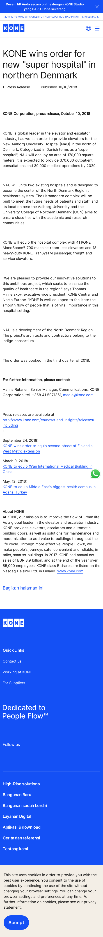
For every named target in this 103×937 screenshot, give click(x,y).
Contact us (12, 661)
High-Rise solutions (21, 784)
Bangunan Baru (17, 794)
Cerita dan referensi (21, 838)
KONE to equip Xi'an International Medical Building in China (47, 469)
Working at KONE (17, 672)
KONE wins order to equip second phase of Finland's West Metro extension (47, 448)
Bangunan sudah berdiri (25, 805)
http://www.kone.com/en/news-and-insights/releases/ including (48, 422)
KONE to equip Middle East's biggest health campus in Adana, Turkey (49, 489)
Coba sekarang (54, 9)
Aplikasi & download (21, 827)
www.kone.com (70, 571)
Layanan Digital (17, 816)
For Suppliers (14, 683)
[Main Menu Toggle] (97, 28)
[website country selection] (88, 28)
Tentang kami (15, 848)
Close (97, 6)
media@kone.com (78, 395)
